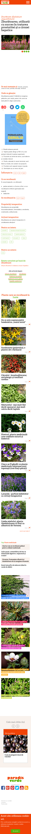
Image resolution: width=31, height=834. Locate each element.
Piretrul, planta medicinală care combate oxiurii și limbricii (14, 436)
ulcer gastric (16, 238)
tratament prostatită (15, 276)
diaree (24, 238)
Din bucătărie (10, 733)
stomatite (4, 242)
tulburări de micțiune (7, 234)
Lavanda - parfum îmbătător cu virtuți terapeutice (14, 494)
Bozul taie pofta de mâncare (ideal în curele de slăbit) (13, 566)
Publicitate (4, 804)
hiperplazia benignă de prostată (18, 230)
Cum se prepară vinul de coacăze (14, 756)
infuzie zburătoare (11, 274)
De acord (15, 831)
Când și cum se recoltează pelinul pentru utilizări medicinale (13, 547)
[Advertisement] (15, 9)
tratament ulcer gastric (15, 278)
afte (11, 242)
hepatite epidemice (19, 234)
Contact (3, 802)
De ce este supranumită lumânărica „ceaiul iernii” (13, 321)
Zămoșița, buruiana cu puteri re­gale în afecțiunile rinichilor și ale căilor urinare (15, 672)
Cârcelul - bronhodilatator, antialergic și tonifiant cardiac (14, 377)
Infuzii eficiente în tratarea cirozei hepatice (14, 266)
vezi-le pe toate (25, 531)
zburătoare (22, 274)
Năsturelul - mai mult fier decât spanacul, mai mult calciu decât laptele (13, 406)
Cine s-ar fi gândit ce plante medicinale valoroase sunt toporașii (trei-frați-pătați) (14, 466)
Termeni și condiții (6, 801)
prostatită (4, 230)
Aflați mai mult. (5, 826)
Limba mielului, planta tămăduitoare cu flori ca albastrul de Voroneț (12, 523)
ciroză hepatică (5, 238)
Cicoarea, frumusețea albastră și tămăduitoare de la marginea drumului (15, 560)
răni (3, 253)
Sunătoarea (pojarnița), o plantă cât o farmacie (13, 348)
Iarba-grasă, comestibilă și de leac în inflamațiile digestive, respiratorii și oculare (13, 554)
